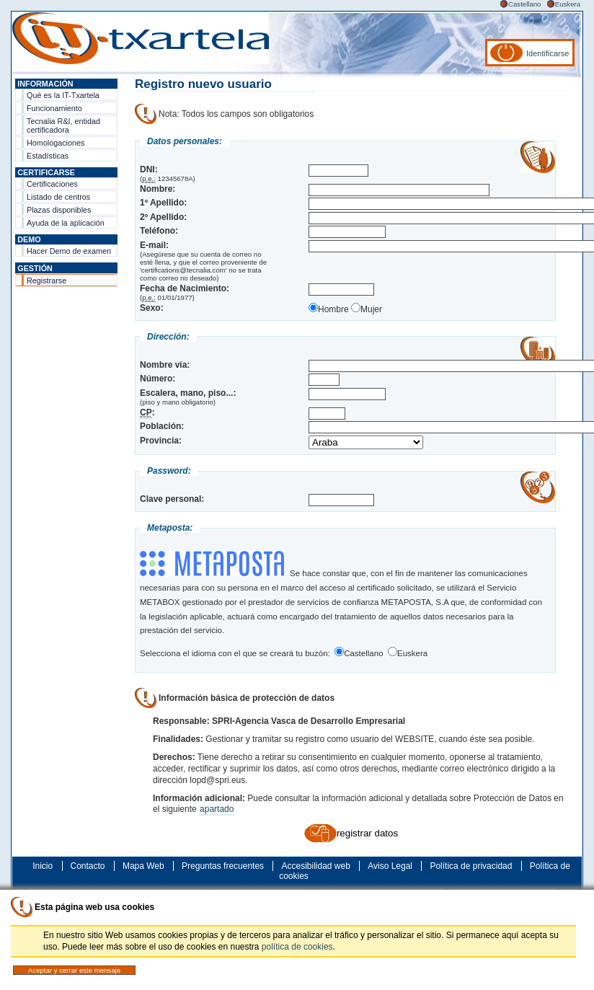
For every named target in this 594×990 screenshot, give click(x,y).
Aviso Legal (390, 866)
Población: (162, 426)
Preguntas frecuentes (223, 866)
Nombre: (157, 189)
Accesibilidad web (315, 866)
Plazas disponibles (59, 209)
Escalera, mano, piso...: (188, 393)
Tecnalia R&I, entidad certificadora (63, 125)
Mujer (366, 309)
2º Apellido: (163, 217)
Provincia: (161, 441)
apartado (217, 809)
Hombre (329, 309)
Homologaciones (55, 142)
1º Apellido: (163, 203)
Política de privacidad (471, 866)
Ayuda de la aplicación (66, 222)
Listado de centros (58, 197)
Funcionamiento (54, 108)
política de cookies (297, 947)
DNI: (149, 169)
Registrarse (46, 280)
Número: (157, 379)
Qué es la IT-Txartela (63, 95)
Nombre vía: (165, 365)
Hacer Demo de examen (69, 251)
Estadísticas (47, 155)
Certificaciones (52, 184)
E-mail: (154, 245)
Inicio (42, 866)
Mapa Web (143, 866)
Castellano (524, 4)
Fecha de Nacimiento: (184, 288)
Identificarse (547, 53)
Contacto (88, 866)
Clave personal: (172, 499)
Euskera (567, 4)
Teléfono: (159, 231)
